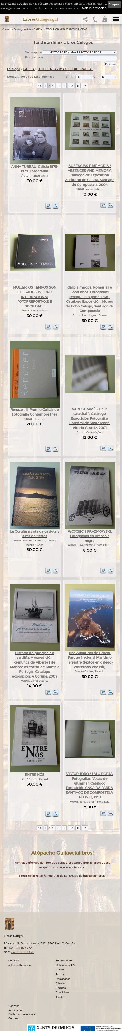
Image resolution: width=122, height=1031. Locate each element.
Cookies (13, 1018)
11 (78, 85)
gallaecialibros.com (20, 965)
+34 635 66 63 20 (22, 952)
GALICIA (38, 29)
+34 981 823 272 (20, 947)
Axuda (60, 997)
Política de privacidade (22, 1014)
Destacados (63, 978)
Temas (60, 974)
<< (39, 85)
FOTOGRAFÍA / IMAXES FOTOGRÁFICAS (66, 29)
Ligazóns (13, 1006)
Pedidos (61, 987)
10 (71, 85)
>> (85, 85)
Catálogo (13, 69)
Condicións (62, 992)
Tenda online (64, 960)
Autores (60, 969)
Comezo (6, 29)
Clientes (61, 983)
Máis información (94, 8)
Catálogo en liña (22, 29)
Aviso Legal (15, 1010)
